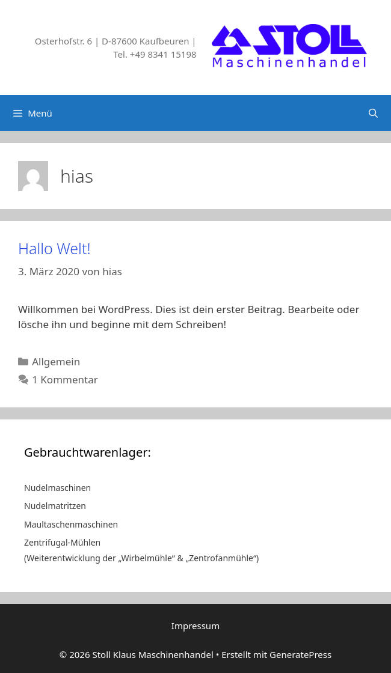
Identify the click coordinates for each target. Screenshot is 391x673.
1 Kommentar (65, 379)
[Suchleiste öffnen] (373, 113)
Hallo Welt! (54, 248)
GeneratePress (300, 654)
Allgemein (56, 361)
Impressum (195, 626)
